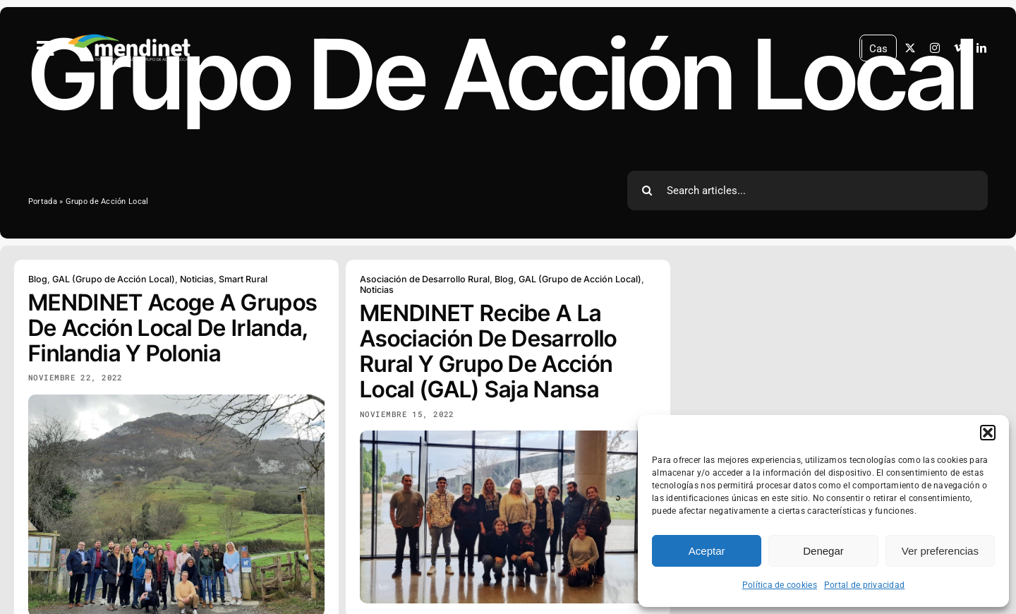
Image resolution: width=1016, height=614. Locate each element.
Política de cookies (779, 585)
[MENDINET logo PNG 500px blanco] (129, 35)
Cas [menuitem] (878, 48)
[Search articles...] (807, 190)
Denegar (823, 551)
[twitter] (910, 48)
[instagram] (935, 48)
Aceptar (707, 551)
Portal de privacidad (864, 585)
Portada (42, 201)
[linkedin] (981, 48)
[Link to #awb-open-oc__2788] (46, 48)
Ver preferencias (940, 551)
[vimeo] (958, 48)
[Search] (647, 190)
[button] (988, 433)
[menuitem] (878, 49)
